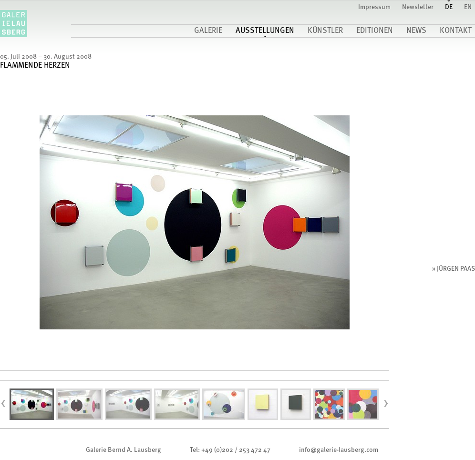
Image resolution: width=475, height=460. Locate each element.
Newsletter (418, 7)
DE (449, 7)
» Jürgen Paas (453, 269)
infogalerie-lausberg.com (338, 450)
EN (468, 7)
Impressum (374, 7)
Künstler (325, 31)
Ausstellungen (265, 31)
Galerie (208, 31)
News (416, 31)
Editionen (374, 31)
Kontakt (456, 31)
